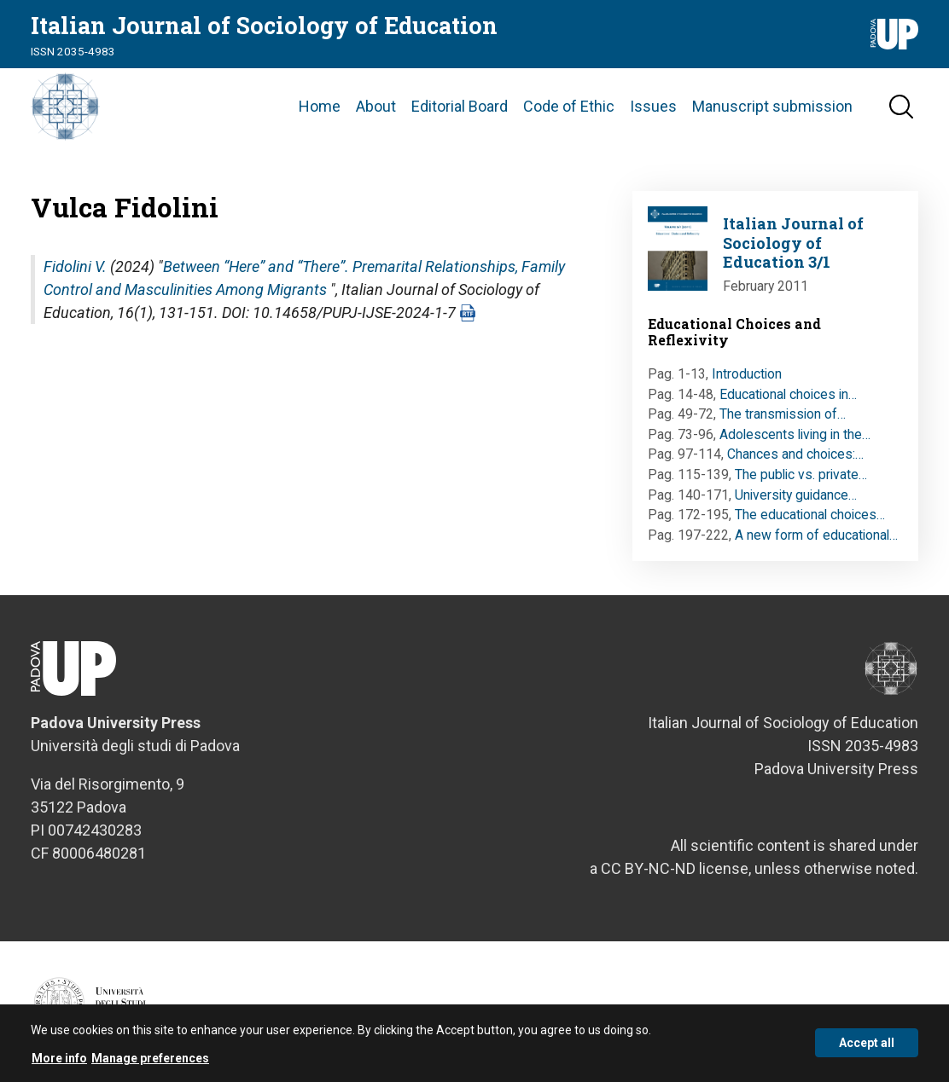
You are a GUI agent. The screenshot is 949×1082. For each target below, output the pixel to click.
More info (59, 1065)
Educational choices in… (788, 394)
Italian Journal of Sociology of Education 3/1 (793, 242)
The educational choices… (810, 514)
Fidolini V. (75, 266)
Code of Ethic (568, 106)
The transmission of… (782, 414)
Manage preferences (150, 1065)
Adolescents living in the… (794, 434)
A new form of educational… (816, 535)
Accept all (866, 1050)
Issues (653, 106)
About (376, 106)
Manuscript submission (772, 106)
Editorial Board (459, 106)
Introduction (747, 374)
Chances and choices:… (795, 454)
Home (320, 106)
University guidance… (796, 495)
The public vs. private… (801, 474)
